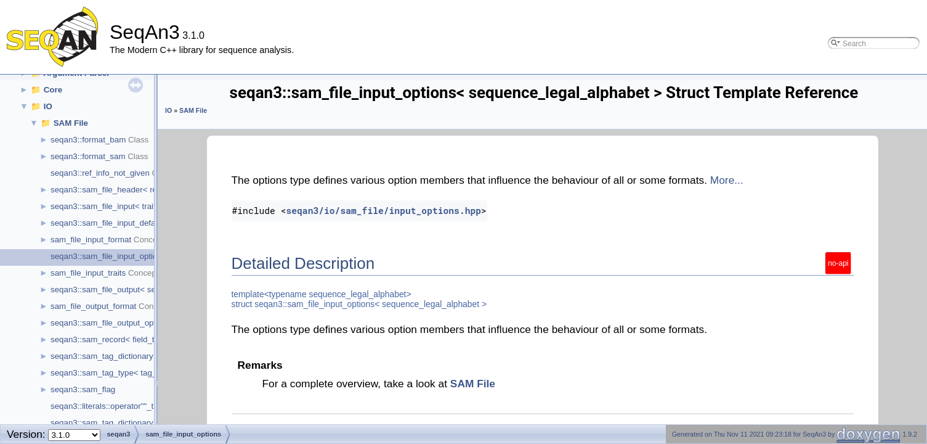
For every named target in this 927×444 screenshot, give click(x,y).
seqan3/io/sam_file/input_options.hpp (383, 210)
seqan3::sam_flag (83, 389)
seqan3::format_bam (88, 139)
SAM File (71, 123)
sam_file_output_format (93, 306)
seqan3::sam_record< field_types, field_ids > (132, 339)
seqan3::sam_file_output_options (111, 322)
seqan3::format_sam (88, 156)
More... (726, 180)
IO (48, 106)
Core (53, 89)
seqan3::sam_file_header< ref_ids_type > (126, 189)
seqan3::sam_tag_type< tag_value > (117, 372)
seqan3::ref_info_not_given (100, 173)
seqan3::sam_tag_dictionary (102, 356)
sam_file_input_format (91, 239)
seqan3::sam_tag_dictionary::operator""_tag (130, 422)
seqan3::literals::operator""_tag (107, 406)
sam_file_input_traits (88, 273)
